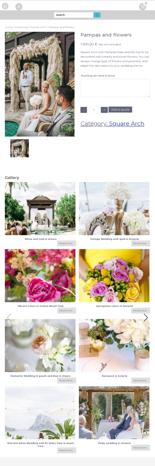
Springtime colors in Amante (114, 306)
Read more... (66, 243)
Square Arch (38, 27)
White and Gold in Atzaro (41, 239)
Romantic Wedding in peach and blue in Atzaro (41, 376)
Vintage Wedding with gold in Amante (114, 239)
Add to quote (120, 109)
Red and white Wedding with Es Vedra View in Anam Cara (40, 444)
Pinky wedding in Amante (114, 443)
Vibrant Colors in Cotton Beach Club (41, 306)
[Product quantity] (94, 110)
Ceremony (21, 27)
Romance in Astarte (114, 376)
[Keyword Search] (73, 15)
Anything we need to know (98, 75)
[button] (20, 7)
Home (9, 27)
